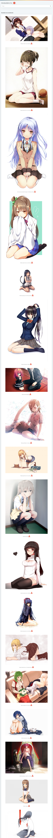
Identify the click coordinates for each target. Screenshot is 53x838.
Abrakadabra (6, 3)
